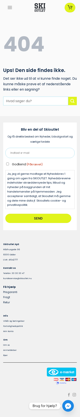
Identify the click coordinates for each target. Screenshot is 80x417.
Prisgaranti (10, 292)
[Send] (72, 101)
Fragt (6, 297)
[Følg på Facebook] (69, 395)
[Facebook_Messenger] (68, 406)
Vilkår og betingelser (14, 321)
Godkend (27, 164)
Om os (6, 345)
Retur (6, 302)
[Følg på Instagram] (74, 395)
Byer (5, 355)
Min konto (8, 331)
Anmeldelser (10, 350)
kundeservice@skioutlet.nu (17, 278)
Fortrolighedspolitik (13, 326)
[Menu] (9, 7)
